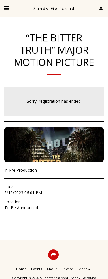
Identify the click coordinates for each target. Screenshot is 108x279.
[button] (6, 8)
